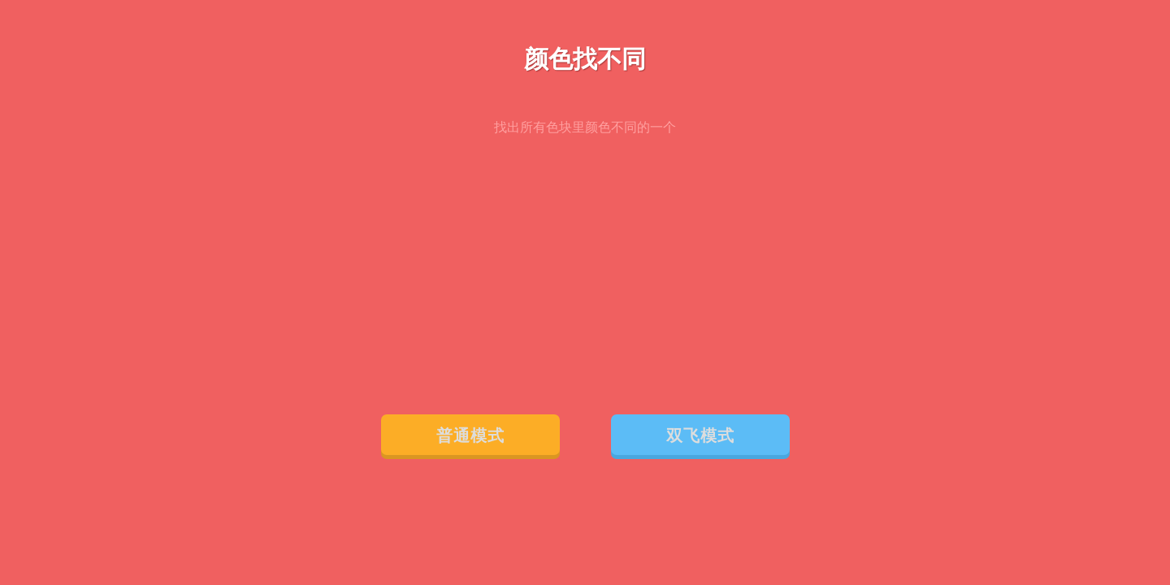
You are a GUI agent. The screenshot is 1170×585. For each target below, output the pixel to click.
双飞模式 (700, 435)
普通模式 (470, 435)
